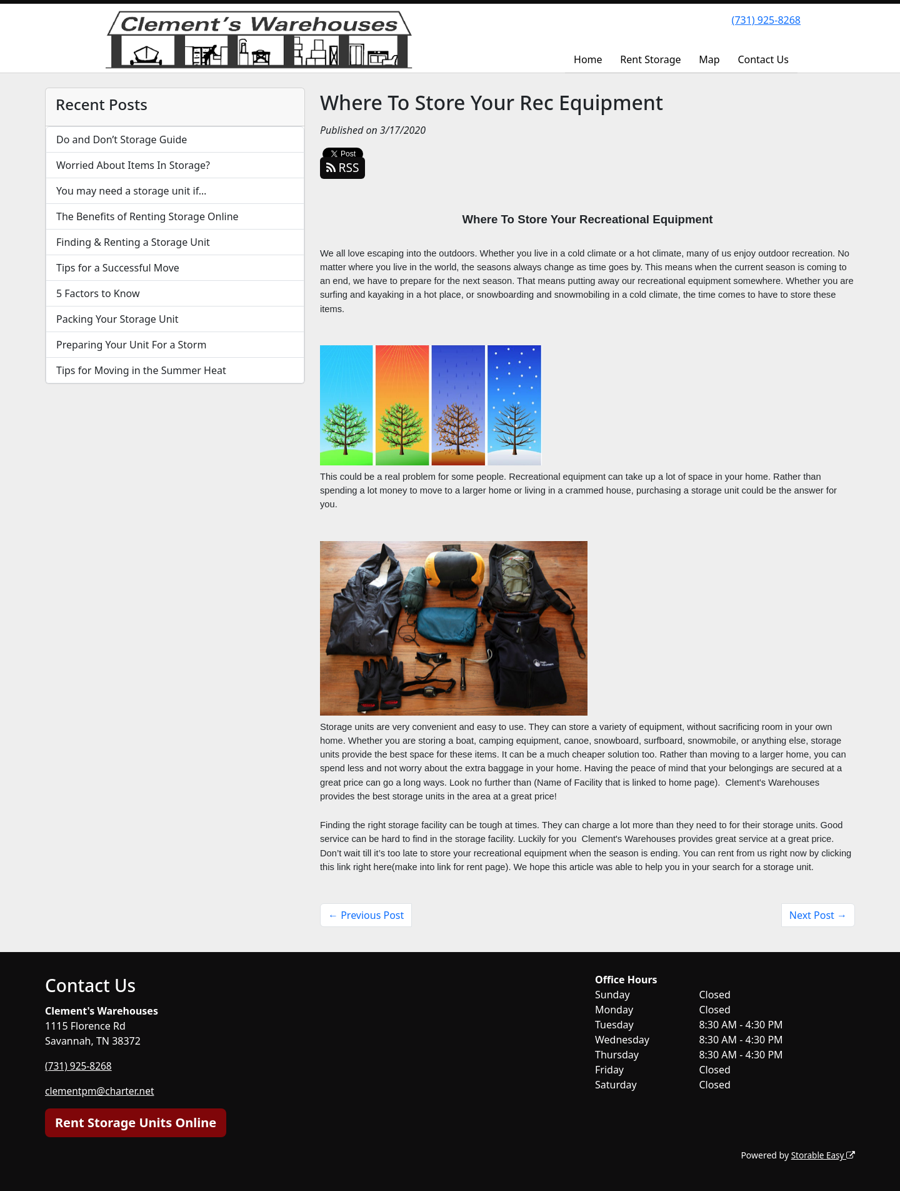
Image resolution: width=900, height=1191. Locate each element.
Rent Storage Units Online (135, 1122)
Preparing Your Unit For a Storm (131, 345)
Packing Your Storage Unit (117, 319)
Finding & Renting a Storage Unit (133, 242)
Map (709, 59)
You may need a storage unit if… (131, 191)
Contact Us (763, 59)
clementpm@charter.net (101, 1091)
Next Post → (818, 915)
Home (588, 59)
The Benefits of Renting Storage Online (147, 216)
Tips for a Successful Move (117, 268)
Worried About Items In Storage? (133, 165)
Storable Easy (822, 1155)
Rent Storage (650, 59)
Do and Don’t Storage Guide (121, 139)
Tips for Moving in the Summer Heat (141, 370)
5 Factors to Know (98, 293)
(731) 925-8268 (766, 20)
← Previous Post (366, 915)
